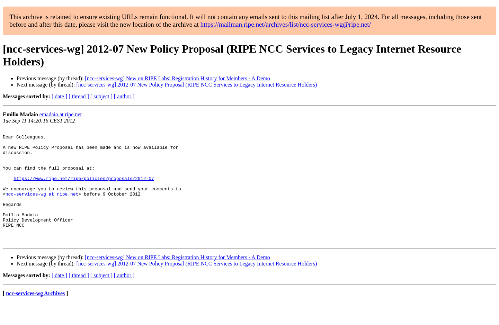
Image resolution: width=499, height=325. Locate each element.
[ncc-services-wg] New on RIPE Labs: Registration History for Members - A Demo (177, 78)
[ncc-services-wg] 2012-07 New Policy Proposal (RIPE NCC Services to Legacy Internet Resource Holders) (196, 85)
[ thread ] (79, 96)
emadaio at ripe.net (60, 114)
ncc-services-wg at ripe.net (42, 207)
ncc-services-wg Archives (35, 316)
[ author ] (124, 96)
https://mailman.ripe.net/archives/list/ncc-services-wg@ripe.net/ (286, 24)
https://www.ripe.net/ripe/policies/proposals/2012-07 (84, 189)
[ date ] (59, 96)
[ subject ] (101, 96)
